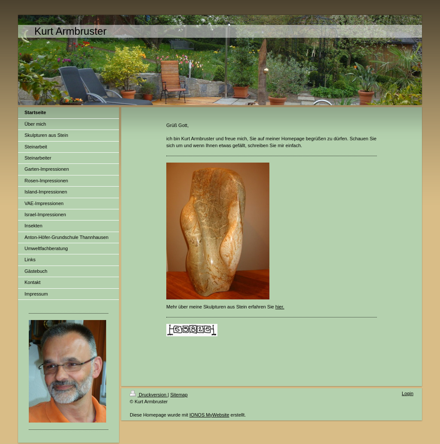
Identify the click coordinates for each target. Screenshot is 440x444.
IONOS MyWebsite (209, 414)
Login (407, 393)
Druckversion (149, 394)
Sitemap (178, 394)
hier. (279, 306)
